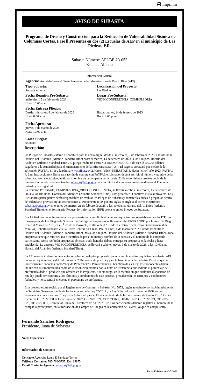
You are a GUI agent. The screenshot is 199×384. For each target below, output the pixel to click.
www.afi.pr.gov (80, 170)
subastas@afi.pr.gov (83, 182)
